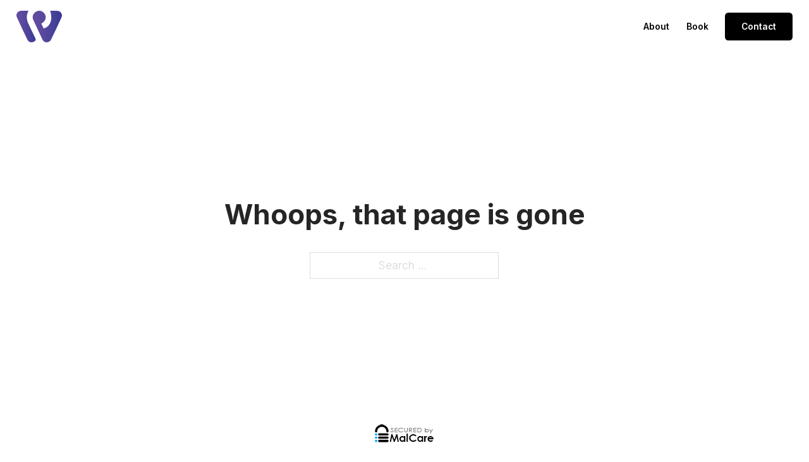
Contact (758, 26)
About (656, 26)
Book (697, 26)
